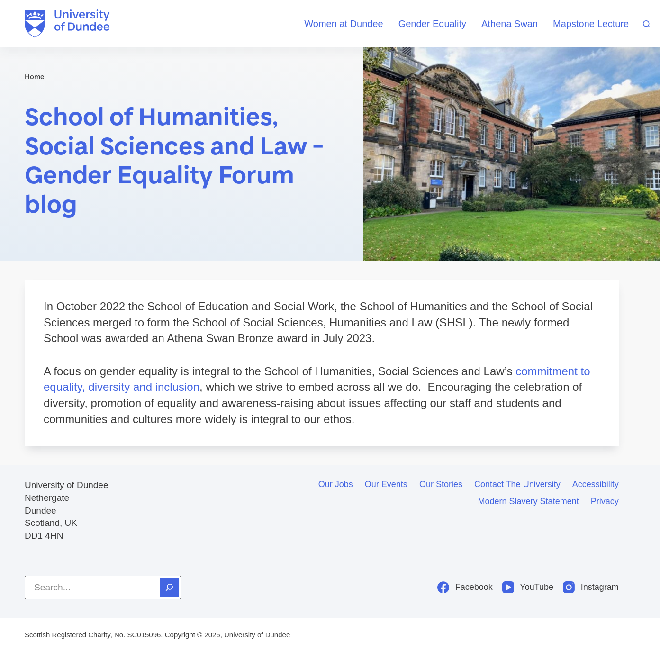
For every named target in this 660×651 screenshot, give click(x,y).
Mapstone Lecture (591, 23)
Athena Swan (509, 23)
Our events (386, 484)
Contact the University (517, 484)
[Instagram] (591, 587)
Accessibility (595, 484)
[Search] (646, 23)
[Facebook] (465, 587)
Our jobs (335, 484)
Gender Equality (432, 23)
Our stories (440, 484)
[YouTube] (527, 587)
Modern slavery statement (528, 501)
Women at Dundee (343, 23)
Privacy (605, 501)
